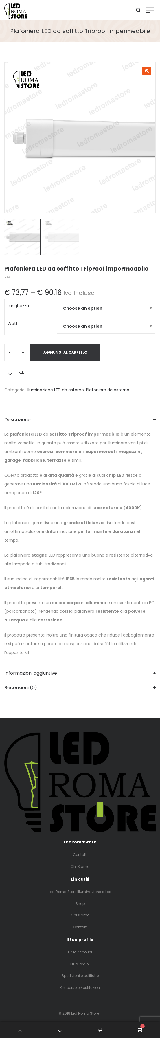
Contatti (80, 854)
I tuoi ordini (80, 964)
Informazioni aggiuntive (30, 673)
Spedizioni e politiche (80, 975)
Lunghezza (18, 306)
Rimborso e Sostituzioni (80, 987)
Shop (80, 903)
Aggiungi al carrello (65, 352)
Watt (13, 324)
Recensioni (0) (20, 687)
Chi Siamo (80, 866)
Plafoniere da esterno (107, 390)
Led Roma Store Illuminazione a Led (80, 891)
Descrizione (17, 419)
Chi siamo (80, 915)
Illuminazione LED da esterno (55, 390)
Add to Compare (21, 373)
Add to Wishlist (10, 373)
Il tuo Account (80, 952)
